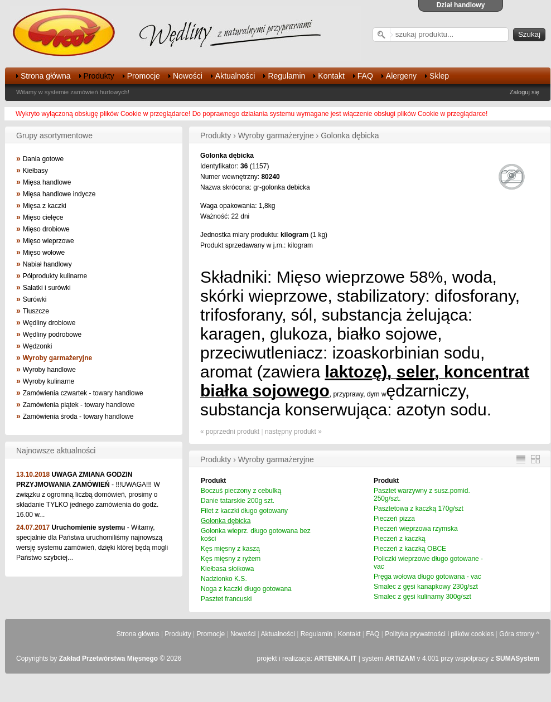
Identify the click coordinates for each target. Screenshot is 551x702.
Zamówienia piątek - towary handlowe (79, 405)
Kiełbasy (35, 171)
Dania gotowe (43, 159)
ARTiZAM (400, 658)
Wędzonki (37, 346)
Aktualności (235, 75)
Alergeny (401, 75)
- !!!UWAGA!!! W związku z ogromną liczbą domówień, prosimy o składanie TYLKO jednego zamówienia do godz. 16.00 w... (88, 495)
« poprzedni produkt (229, 431)
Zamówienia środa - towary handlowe (78, 416)
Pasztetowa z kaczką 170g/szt (418, 508)
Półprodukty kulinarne (55, 276)
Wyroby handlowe (49, 370)
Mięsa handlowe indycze (59, 194)
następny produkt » (293, 431)
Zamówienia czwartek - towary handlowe (83, 393)
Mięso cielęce (43, 217)
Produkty (99, 75)
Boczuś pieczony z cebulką (241, 491)
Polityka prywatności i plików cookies (439, 634)
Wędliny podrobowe (52, 334)
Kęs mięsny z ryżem (230, 559)
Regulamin (286, 75)
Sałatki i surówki (47, 288)
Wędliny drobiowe (49, 323)
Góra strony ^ (519, 634)
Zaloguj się (524, 92)
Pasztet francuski (226, 599)
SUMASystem (517, 658)
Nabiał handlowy (47, 264)
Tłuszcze (36, 311)
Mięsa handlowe (47, 182)
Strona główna (46, 75)
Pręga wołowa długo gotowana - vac (427, 576)
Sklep (439, 75)
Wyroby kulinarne (49, 381)
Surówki (35, 299)
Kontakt (331, 75)
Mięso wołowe (44, 252)
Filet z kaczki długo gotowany (244, 511)
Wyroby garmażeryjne (58, 358)
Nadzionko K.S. (224, 579)
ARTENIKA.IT (335, 658)
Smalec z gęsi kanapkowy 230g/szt (426, 586)
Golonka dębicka (225, 521)
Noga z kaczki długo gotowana (246, 589)
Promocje (143, 75)
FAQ (365, 75)
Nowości (187, 75)
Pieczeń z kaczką (400, 539)
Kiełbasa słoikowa (227, 569)
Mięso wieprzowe (48, 241)
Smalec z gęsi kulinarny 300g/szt (422, 597)
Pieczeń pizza (394, 518)
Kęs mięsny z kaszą (230, 549)
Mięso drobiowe (46, 229)
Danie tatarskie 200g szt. (237, 501)
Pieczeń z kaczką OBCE (410, 549)
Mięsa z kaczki (44, 206)
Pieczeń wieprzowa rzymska (416, 528)
